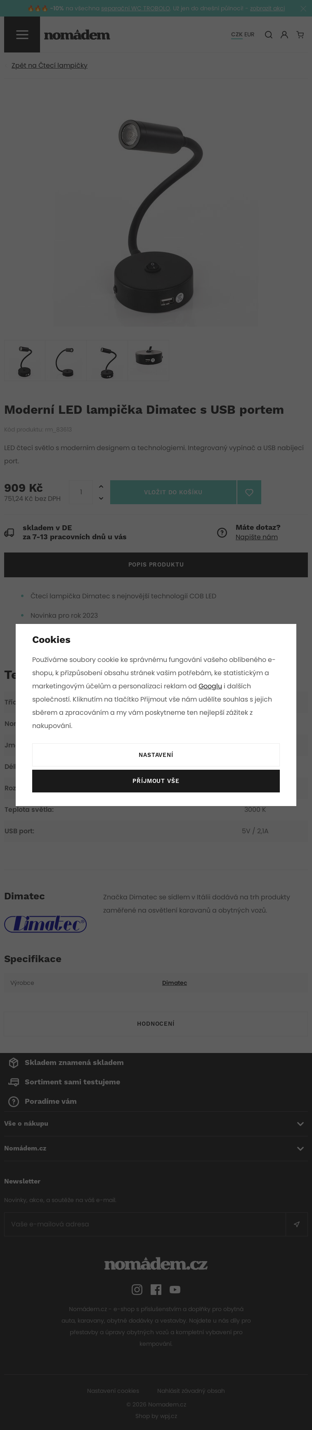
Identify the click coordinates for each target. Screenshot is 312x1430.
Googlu (212, 686)
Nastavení (156, 755)
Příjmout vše (156, 781)
